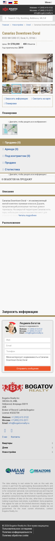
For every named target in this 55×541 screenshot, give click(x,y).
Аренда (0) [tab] (9, 149)
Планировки (10, 103)
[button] (50, 54)
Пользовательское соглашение (17, 528)
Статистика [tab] (10, 169)
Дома (5, 447)
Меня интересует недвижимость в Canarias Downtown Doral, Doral (27, 360)
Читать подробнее (27, 215)
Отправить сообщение (28, 368)
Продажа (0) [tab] (11, 142)
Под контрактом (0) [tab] (15, 155)
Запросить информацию (16, 98)
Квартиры (7, 443)
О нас (4, 437)
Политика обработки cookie (15, 535)
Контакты (15, 437)
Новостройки (9, 452)
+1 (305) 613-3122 (45, 7)
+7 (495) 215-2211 (45, 10)
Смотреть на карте (41, 98)
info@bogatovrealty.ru (43, 13)
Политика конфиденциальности (17, 532)
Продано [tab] (8, 162)
